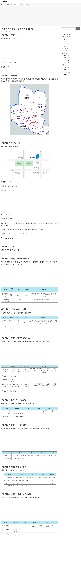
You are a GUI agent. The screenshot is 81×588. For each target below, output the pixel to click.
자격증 (66, 58)
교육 (65, 63)
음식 (65, 39)
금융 (21, 5)
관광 (65, 46)
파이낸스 (66, 74)
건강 (65, 41)
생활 (65, 48)
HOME (3, 5)
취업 (65, 55)
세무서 (15, 5)
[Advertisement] (40, 16)
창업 (65, 60)
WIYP (5, 1)
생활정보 (9, 5)
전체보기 (64, 34)
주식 (65, 67)
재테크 (66, 70)
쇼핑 (65, 44)
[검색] (78, 29)
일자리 (26, 5)
